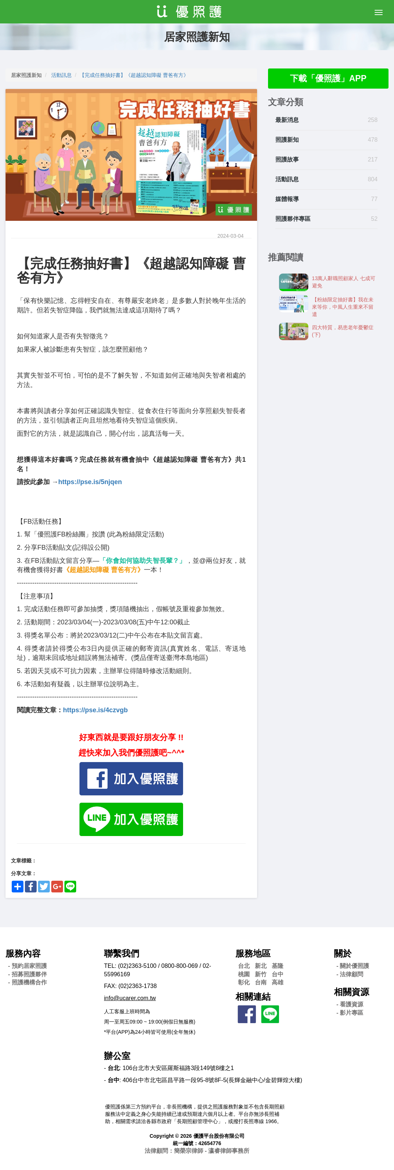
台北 (244, 966)
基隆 (277, 966)
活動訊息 (61, 75)
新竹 (261, 974)
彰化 (244, 982)
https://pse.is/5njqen (90, 482)
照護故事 (287, 160)
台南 (261, 982)
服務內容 (23, 953)
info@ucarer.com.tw (130, 998)
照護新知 (287, 140)
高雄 (277, 982)
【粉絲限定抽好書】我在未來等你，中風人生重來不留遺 (342, 307)
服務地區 (253, 953)
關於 (343, 953)
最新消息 (287, 121)
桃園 (244, 974)
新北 (261, 966)
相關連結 (253, 997)
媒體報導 (287, 199)
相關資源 (351, 992)
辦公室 (117, 1056)
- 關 (353, 966)
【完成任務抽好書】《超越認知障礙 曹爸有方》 (134, 75)
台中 (277, 974)
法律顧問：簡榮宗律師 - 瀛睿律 (197, 1151)
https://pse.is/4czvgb (95, 710)
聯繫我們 (121, 953)
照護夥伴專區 (293, 219)
